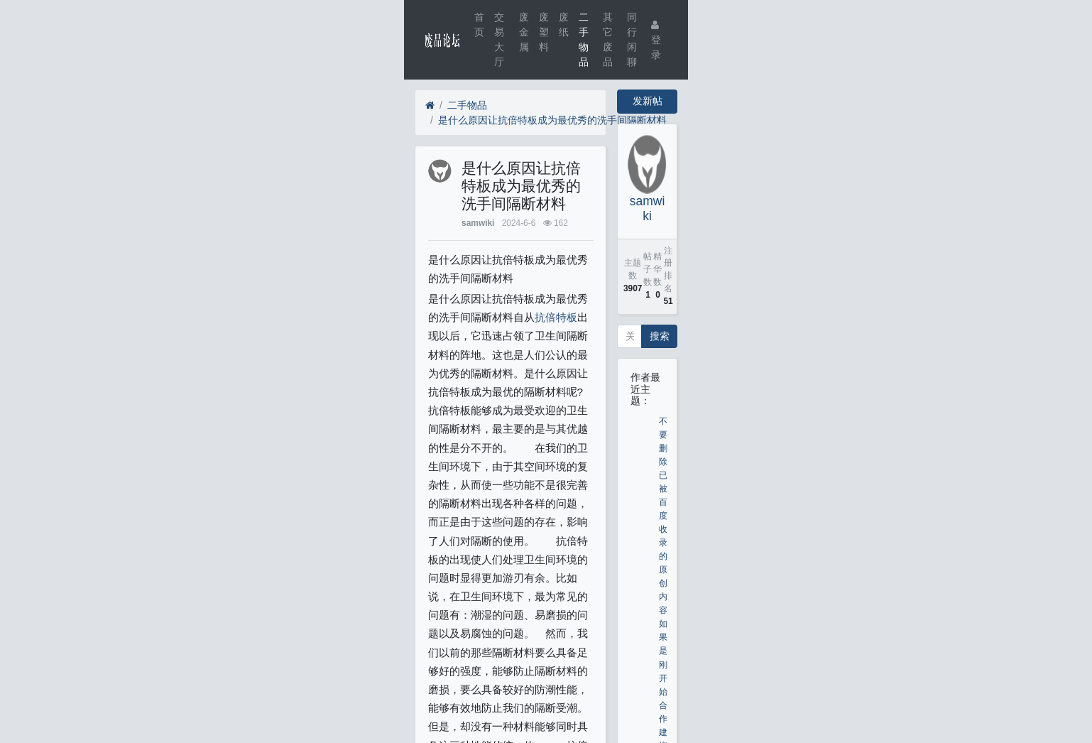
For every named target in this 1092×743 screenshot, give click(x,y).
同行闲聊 (632, 39)
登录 (656, 40)
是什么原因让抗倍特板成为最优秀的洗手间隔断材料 (552, 120)
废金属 (524, 32)
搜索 (660, 336)
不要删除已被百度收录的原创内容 (663, 516)
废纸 (564, 24)
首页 (479, 24)
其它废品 (608, 39)
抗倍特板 (556, 317)
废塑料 (544, 32)
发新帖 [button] (647, 101)
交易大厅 (499, 39)
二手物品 (584, 39)
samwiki (478, 223)
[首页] (430, 105)
